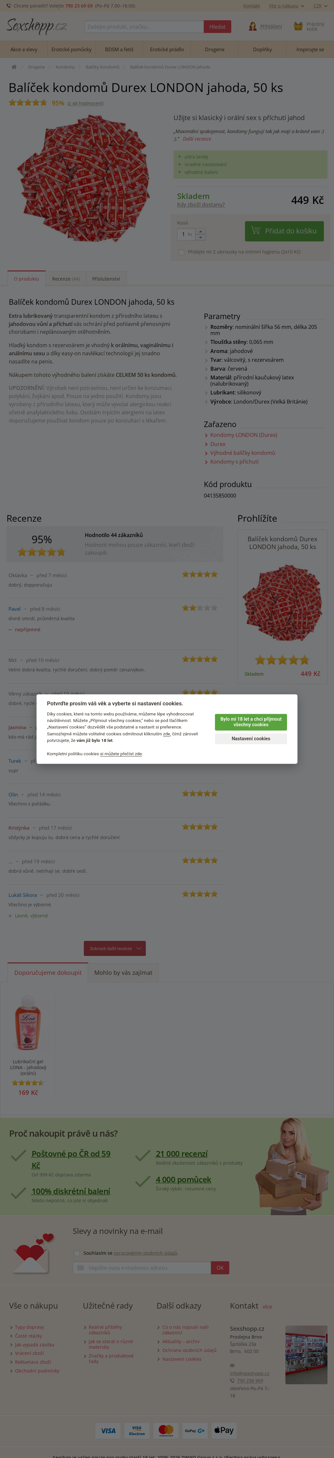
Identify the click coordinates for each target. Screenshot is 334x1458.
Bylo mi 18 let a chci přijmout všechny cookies (250, 722)
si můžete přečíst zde (121, 753)
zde (166, 733)
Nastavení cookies (251, 739)
